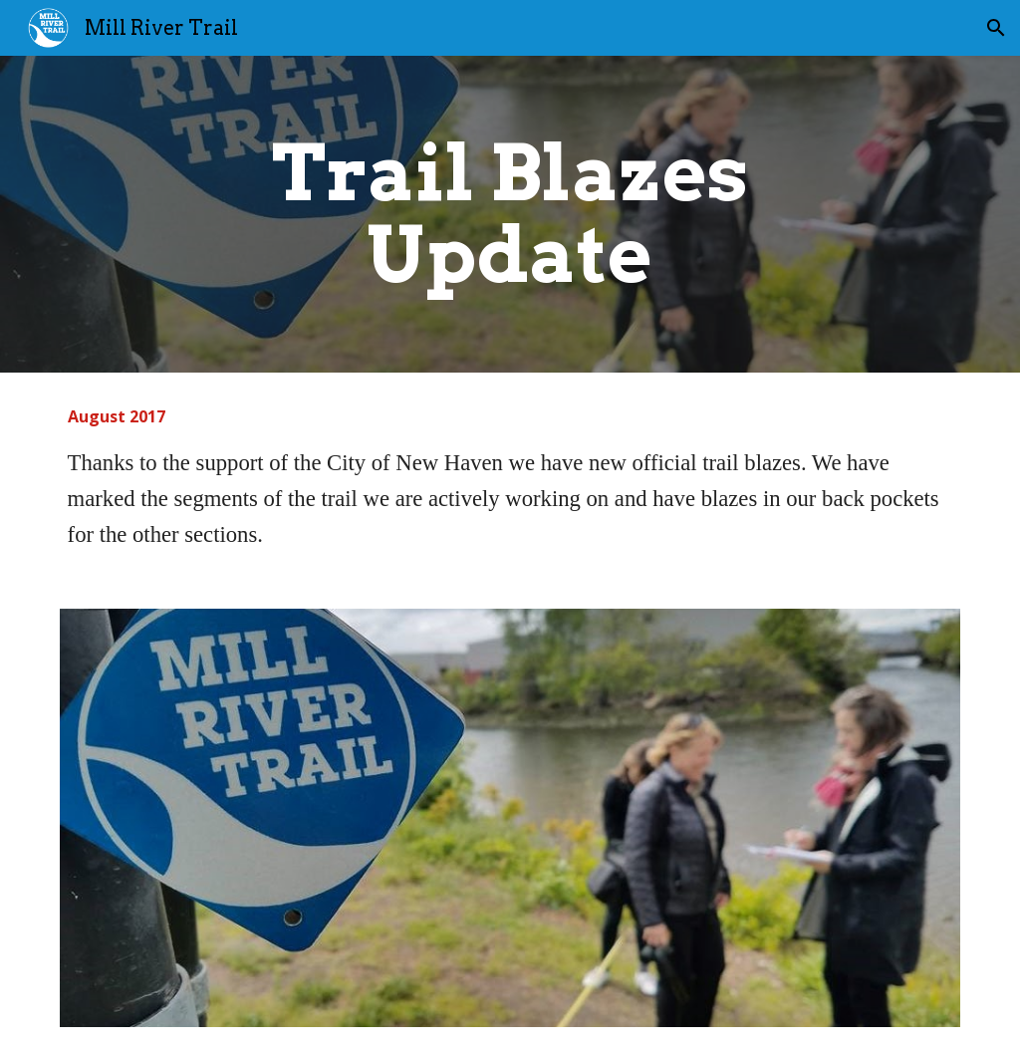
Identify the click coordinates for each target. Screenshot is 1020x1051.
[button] (996, 28)
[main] (509, 214)
